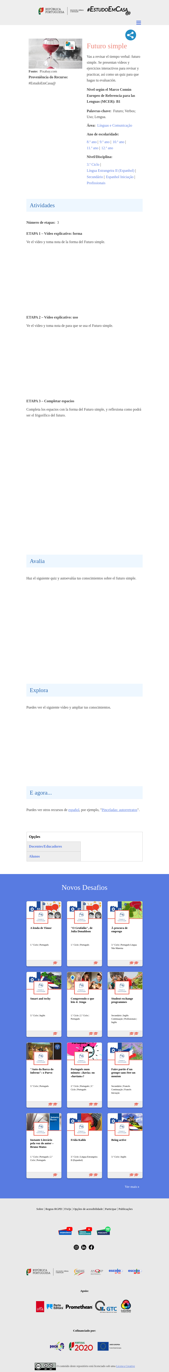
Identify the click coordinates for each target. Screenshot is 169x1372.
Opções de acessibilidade (88, 1209)
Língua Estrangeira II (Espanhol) (110, 170)
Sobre (40, 1209)
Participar (110, 1209)
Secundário (95, 177)
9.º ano (105, 142)
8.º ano (92, 142)
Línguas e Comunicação (114, 125)
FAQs (67, 1209)
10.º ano (118, 142)
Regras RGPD (54, 1209)
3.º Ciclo (93, 164)
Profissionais (96, 183)
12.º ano (107, 148)
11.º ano (92, 148)
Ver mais (131, 1186)
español (73, 810)
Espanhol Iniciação (119, 177)
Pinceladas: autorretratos (119, 810)
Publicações (125, 1209)
